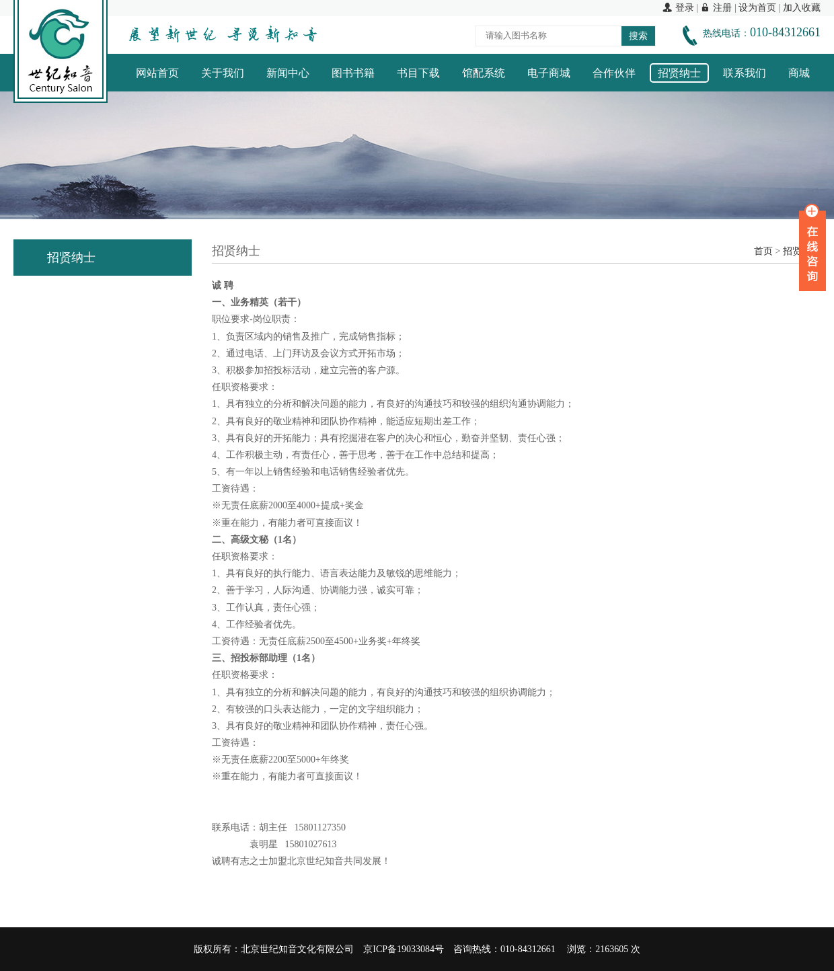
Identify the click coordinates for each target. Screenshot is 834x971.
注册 (716, 8)
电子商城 (548, 73)
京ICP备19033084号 (403, 949)
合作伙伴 (614, 73)
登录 (678, 8)
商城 (799, 73)
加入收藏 (802, 8)
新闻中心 (287, 73)
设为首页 (757, 8)
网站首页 (157, 73)
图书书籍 (353, 73)
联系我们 (744, 73)
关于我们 (222, 73)
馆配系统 (483, 73)
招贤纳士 (679, 73)
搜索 (638, 36)
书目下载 (418, 73)
